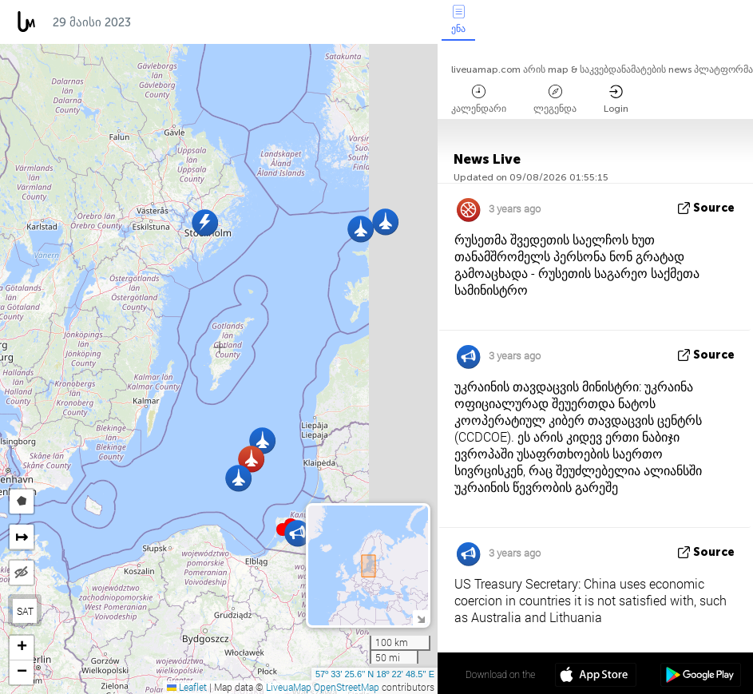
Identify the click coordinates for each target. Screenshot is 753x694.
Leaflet (187, 686)
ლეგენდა (555, 99)
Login (616, 99)
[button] (385, 221)
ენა (458, 19)
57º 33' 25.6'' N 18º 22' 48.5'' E (374, 674)
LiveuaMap (288, 686)
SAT (25, 611)
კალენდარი (478, 99)
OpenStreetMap (346, 686)
